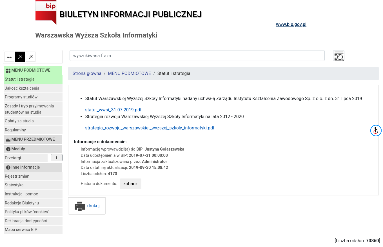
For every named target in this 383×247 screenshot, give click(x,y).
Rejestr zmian (17, 176)
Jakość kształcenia (22, 88)
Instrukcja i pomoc (21, 194)
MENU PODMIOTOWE (129, 73)
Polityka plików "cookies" (27, 211)
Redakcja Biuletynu (22, 203)
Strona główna (87, 73)
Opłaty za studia (19, 121)
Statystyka (14, 185)
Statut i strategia (19, 79)
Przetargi (13, 158)
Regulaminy (15, 130)
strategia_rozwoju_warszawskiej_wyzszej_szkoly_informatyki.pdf (144, 128)
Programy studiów (21, 97)
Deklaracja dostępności (26, 221)
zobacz (130, 183)
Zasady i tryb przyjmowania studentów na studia (29, 109)
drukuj (87, 205)
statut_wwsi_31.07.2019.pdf (108, 110)
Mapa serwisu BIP (21, 229)
